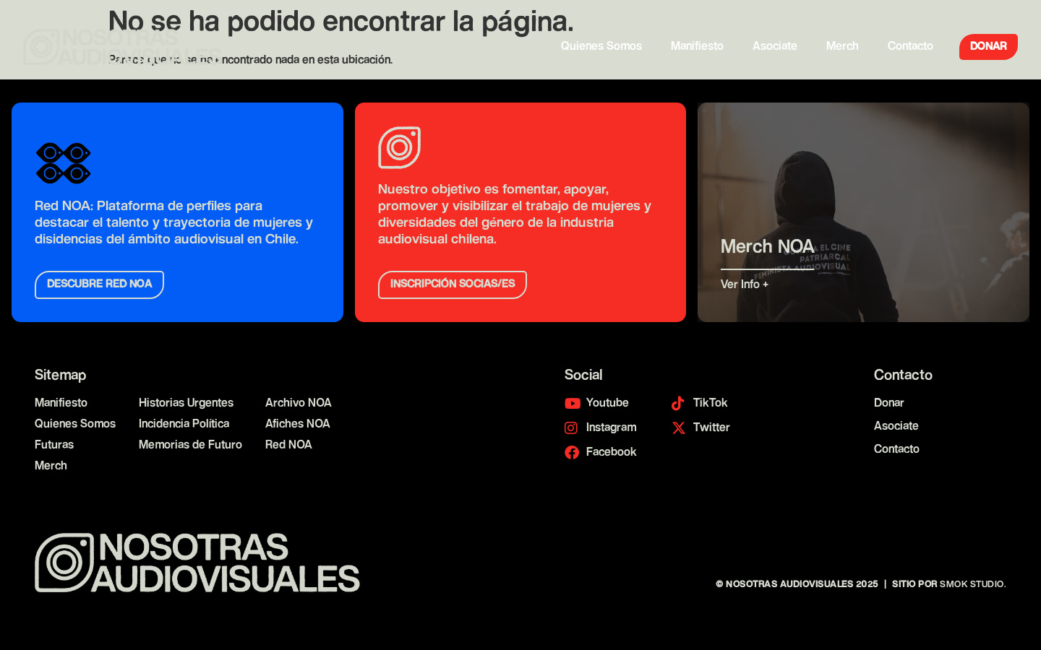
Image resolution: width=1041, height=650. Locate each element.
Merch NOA (768, 248)
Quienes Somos (601, 46)
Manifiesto (697, 46)
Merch (842, 46)
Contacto (910, 46)
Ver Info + (747, 285)
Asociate (775, 46)
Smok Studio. (973, 584)
